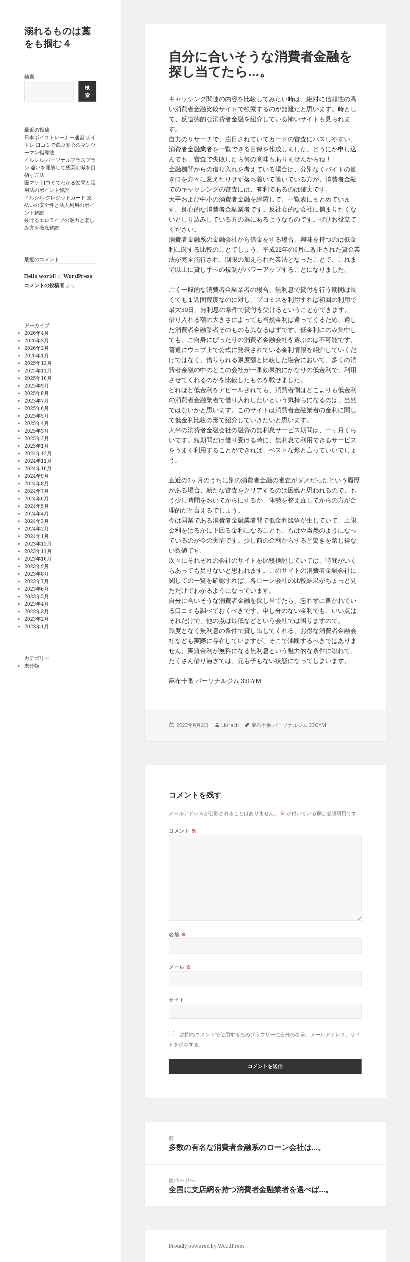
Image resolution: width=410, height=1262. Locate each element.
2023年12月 (38, 543)
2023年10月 (38, 558)
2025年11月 (38, 370)
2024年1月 (36, 536)
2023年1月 (36, 626)
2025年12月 (38, 363)
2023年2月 (36, 618)
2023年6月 (36, 588)
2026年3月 (36, 340)
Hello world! (40, 276)
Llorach (230, 725)
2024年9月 (36, 475)
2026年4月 (36, 333)
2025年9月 (36, 385)
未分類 (31, 665)
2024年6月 (36, 498)
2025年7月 (36, 400)
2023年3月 (36, 611)
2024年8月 (36, 483)
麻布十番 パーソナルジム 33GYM (215, 680)
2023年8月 (36, 573)
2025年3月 (36, 430)
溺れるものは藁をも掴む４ (57, 36)
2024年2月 (36, 528)
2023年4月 (36, 603)
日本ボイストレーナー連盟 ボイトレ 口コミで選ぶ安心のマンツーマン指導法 (60, 145)
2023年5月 (36, 596)
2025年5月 (36, 415)
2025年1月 (36, 445)
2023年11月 (38, 551)
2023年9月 (36, 566)
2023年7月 (36, 581)
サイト (176, 999)
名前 (177, 934)
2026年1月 (36, 355)
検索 (29, 76)
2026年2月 (36, 348)
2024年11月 (38, 460)
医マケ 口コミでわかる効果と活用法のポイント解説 (60, 186)
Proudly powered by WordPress (207, 1245)
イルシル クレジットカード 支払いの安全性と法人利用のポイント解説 (59, 205)
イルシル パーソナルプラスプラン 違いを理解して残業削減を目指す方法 (60, 167)
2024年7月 (36, 491)
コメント (182, 830)
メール (180, 967)
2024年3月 (36, 521)
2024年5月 (36, 506)
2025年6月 (36, 408)
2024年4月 (36, 513)
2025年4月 (36, 423)
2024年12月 (38, 453)
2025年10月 (38, 378)
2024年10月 (38, 468)
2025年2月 (36, 438)
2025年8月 (36, 393)
